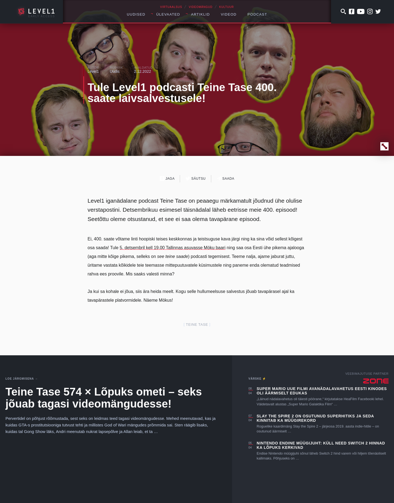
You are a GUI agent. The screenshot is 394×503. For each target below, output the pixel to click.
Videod (229, 14)
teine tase (197, 324)
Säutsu (195, 178)
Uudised (136, 14)
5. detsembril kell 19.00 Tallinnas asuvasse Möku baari (172, 247)
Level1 (93, 71)
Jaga (167, 178)
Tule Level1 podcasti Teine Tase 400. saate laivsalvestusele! (182, 92)
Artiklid (200, 14)
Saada (225, 178)
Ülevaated (168, 14)
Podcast (257, 14)
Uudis (115, 71)
